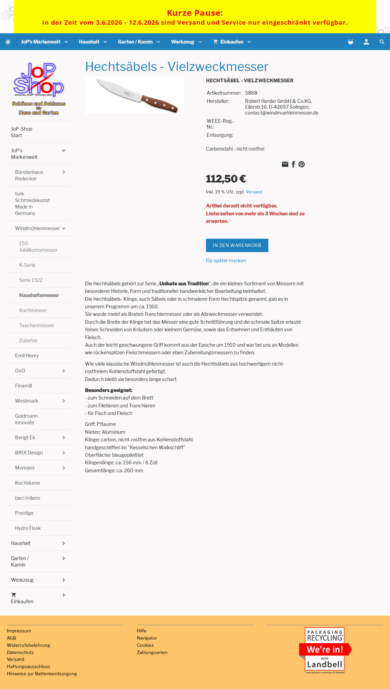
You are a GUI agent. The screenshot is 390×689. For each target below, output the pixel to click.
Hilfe (142, 630)
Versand (254, 191)
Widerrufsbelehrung (28, 645)
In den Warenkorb (237, 245)
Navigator (147, 638)
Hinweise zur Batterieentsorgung (42, 673)
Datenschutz (20, 652)
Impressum (19, 630)
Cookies (145, 645)
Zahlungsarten (152, 652)
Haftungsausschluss (28, 666)
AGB (11, 638)
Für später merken (226, 260)
